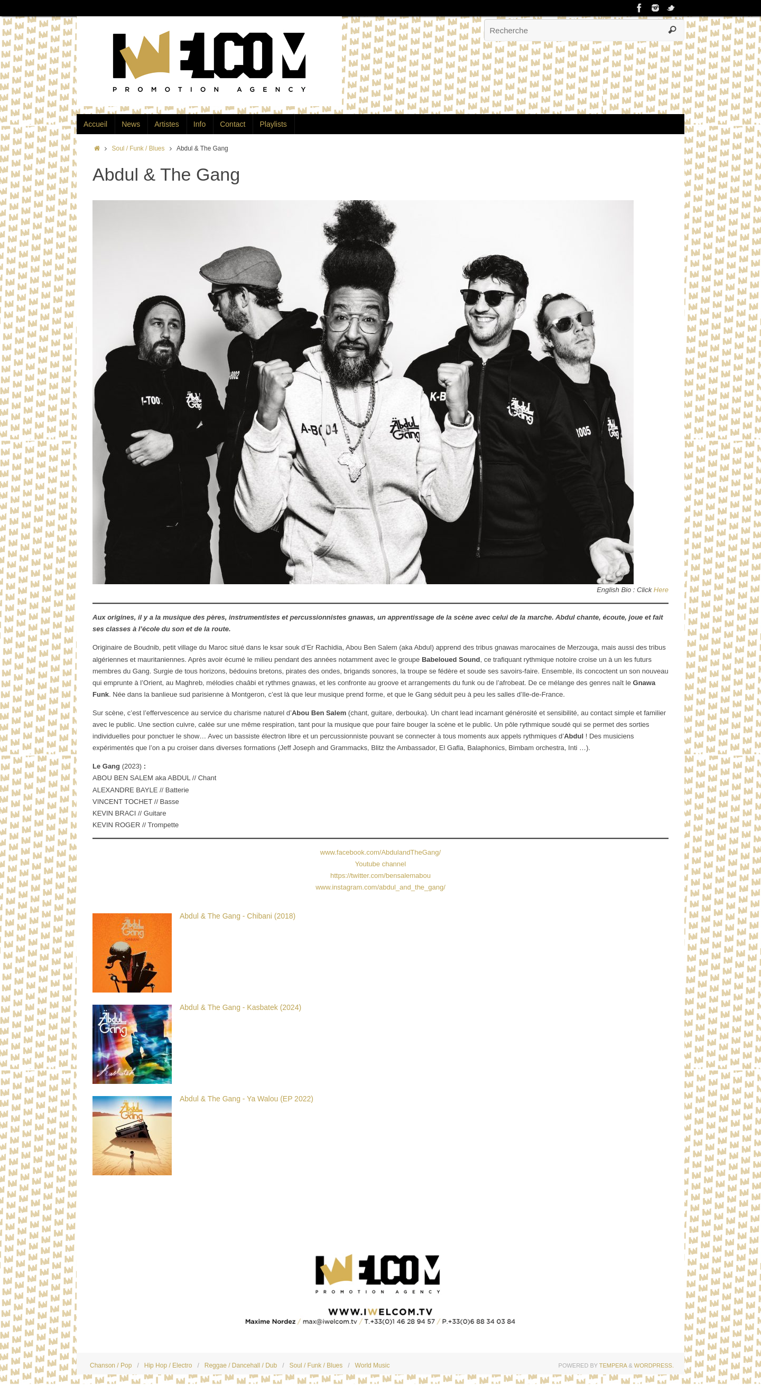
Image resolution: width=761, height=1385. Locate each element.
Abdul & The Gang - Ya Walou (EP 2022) (246, 1098)
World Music (372, 1365)
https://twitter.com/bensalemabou (380, 875)
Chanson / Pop (111, 1365)
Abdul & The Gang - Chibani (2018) (237, 916)
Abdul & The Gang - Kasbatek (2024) (240, 1007)
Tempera (613, 1365)
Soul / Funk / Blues (138, 148)
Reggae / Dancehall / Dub (241, 1365)
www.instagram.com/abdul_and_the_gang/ (380, 887)
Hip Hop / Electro (168, 1365)
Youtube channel (380, 864)
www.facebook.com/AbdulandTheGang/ (380, 852)
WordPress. (654, 1365)
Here (661, 590)
